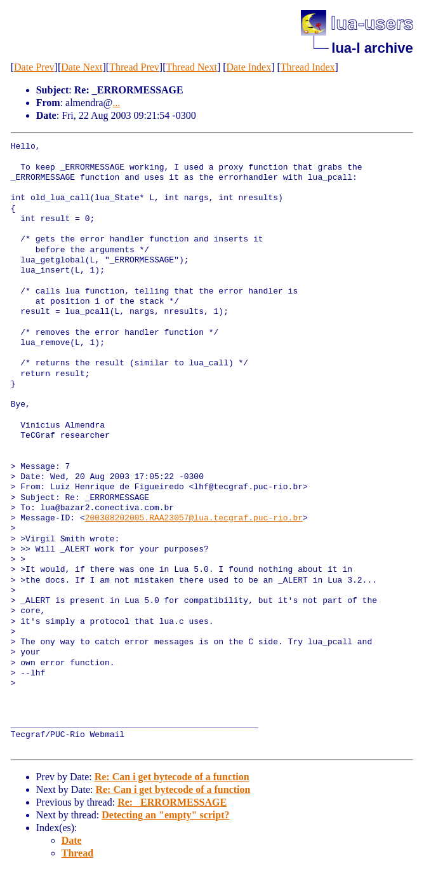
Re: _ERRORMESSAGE (172, 802)
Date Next (81, 67)
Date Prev (34, 67)
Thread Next (191, 67)
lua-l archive (372, 48)
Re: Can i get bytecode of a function (172, 776)
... (116, 102)
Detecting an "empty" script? (165, 814)
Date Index (249, 67)
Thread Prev (134, 67)
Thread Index (308, 67)
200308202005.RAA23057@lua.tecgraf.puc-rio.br (194, 518)
